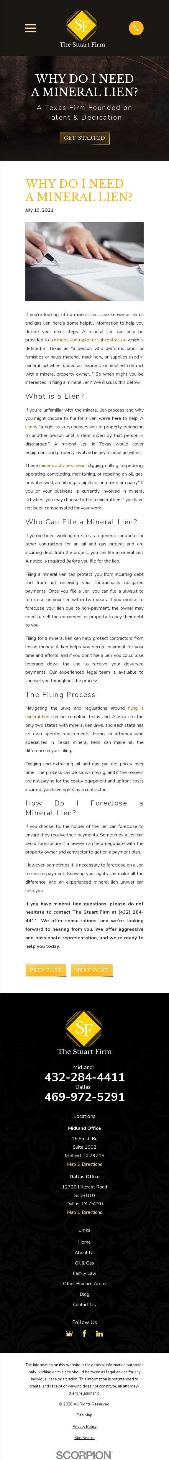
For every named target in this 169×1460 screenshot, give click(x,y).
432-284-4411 (84, 1077)
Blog (84, 1294)
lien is (31, 427)
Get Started (84, 138)
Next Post (92, 970)
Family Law (84, 1273)
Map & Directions (84, 1164)
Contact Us (84, 1304)
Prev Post (46, 970)
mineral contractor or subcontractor (89, 340)
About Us (85, 1252)
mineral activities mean (62, 465)
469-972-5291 (84, 1097)
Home (84, 1242)
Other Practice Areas (84, 1283)
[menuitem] (84, 1415)
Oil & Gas (84, 1263)
